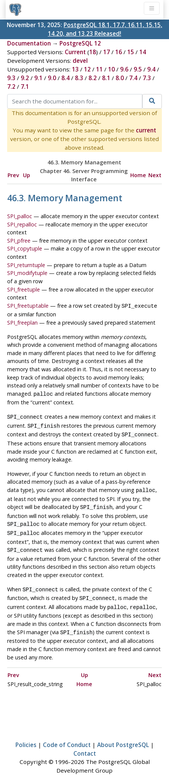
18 (92, 52)
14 (142, 52)
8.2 (92, 78)
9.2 (25, 78)
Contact (84, 743)
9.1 (38, 78)
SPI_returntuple (26, 265)
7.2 (11, 86)
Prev (13, 175)
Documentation (29, 43)
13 (75, 69)
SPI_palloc (19, 216)
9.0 (52, 78)
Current (75, 52)
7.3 (147, 78)
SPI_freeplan (22, 321)
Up (26, 175)
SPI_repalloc (22, 224)
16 (118, 52)
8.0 (120, 78)
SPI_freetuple (23, 289)
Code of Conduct (67, 734)
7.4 (133, 78)
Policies (26, 734)
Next (154, 175)
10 (111, 69)
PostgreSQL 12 (80, 43)
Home (138, 175)
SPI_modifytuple (27, 272)
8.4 (65, 78)
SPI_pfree (18, 240)
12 (87, 69)
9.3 (11, 78)
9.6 (124, 69)
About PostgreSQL (123, 734)
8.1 (106, 78)
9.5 (138, 69)
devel (80, 60)
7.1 (25, 86)
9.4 (151, 69)
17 (106, 52)
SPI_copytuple (24, 248)
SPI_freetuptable (28, 305)
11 (99, 69)
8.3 (79, 78)
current (146, 130)
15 (130, 52)
